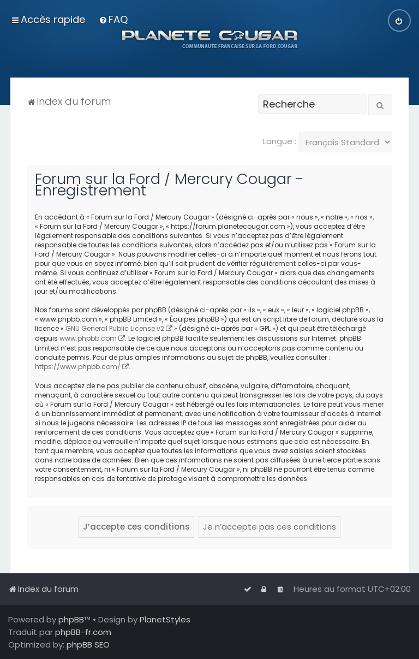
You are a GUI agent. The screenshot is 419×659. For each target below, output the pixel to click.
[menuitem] (113, 19)
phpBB (71, 619)
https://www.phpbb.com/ (78, 366)
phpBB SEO (88, 644)
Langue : (279, 141)
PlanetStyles (165, 619)
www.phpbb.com (88, 338)
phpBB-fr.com (83, 632)
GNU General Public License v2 (114, 328)
